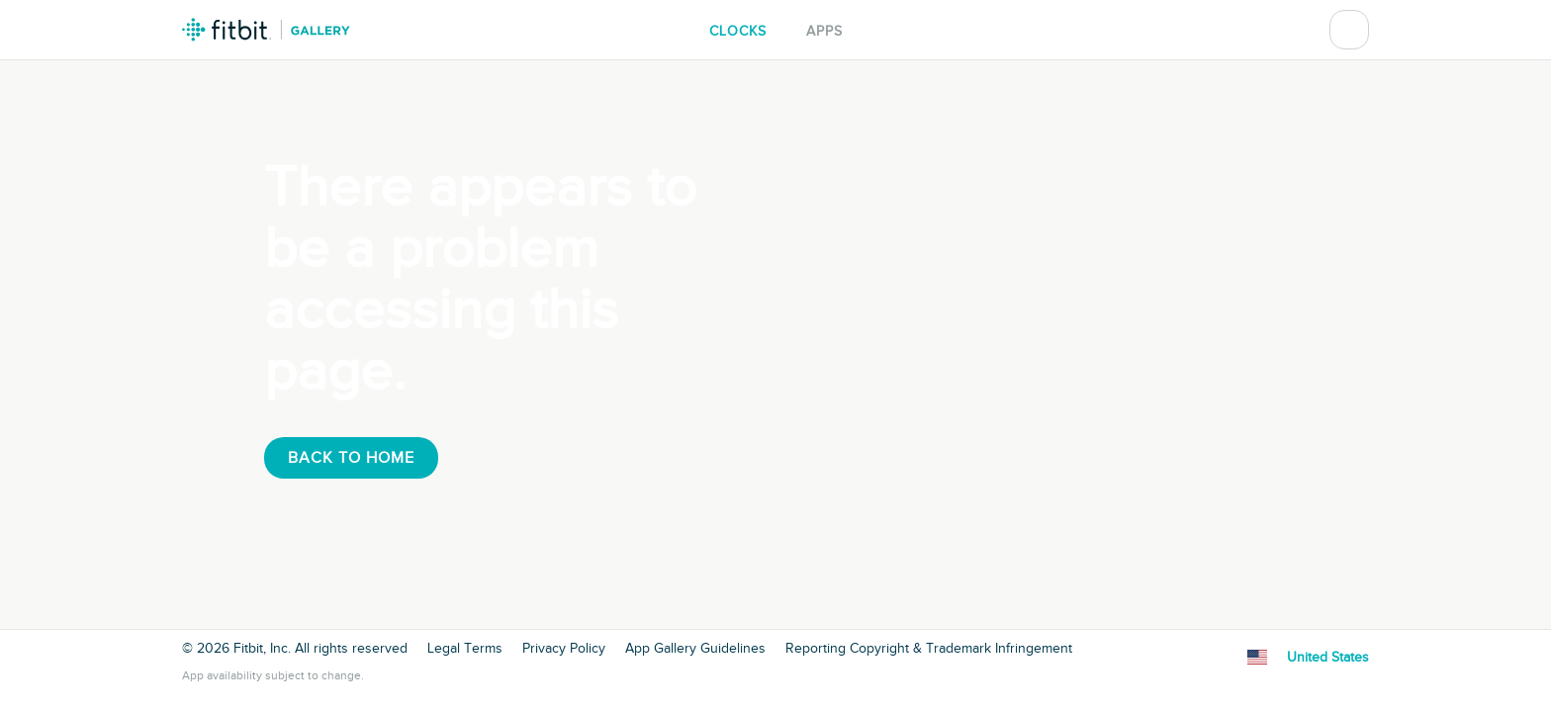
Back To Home (351, 458)
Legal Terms (464, 649)
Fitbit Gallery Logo (266, 30)
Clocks (738, 31)
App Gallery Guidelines (695, 649)
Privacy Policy (563, 649)
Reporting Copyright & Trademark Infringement (928, 649)
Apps (824, 31)
